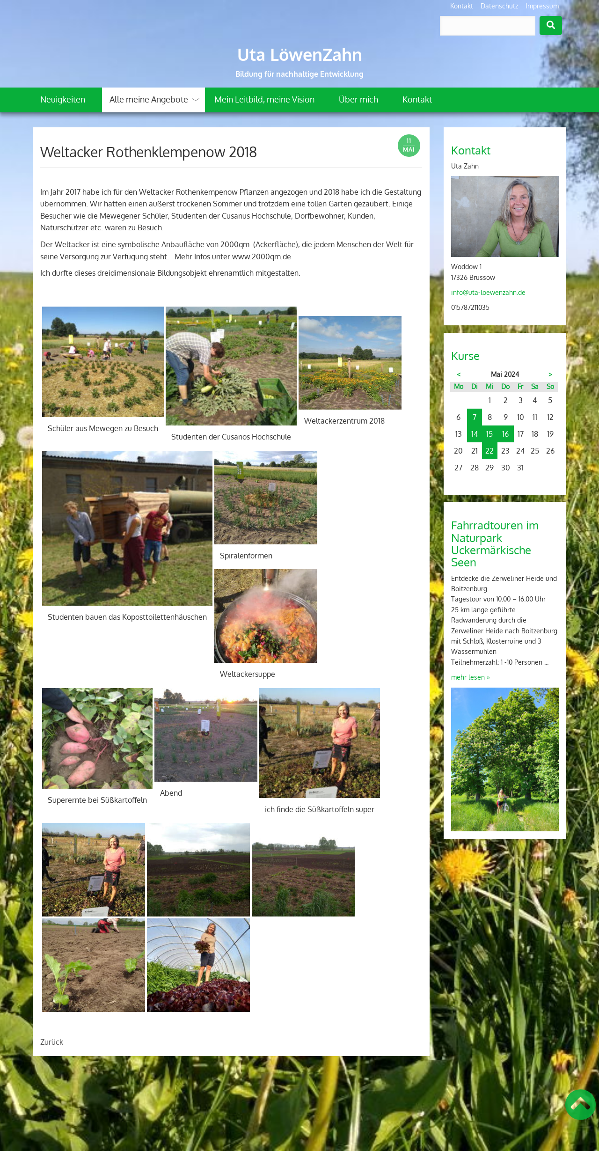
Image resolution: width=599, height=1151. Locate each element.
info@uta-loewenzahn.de (488, 292)
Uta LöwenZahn (299, 54)
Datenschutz (499, 6)
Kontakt (461, 6)
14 (474, 434)
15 (489, 434)
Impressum (542, 6)
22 (489, 450)
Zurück (51, 1042)
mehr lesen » (470, 677)
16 (505, 434)
